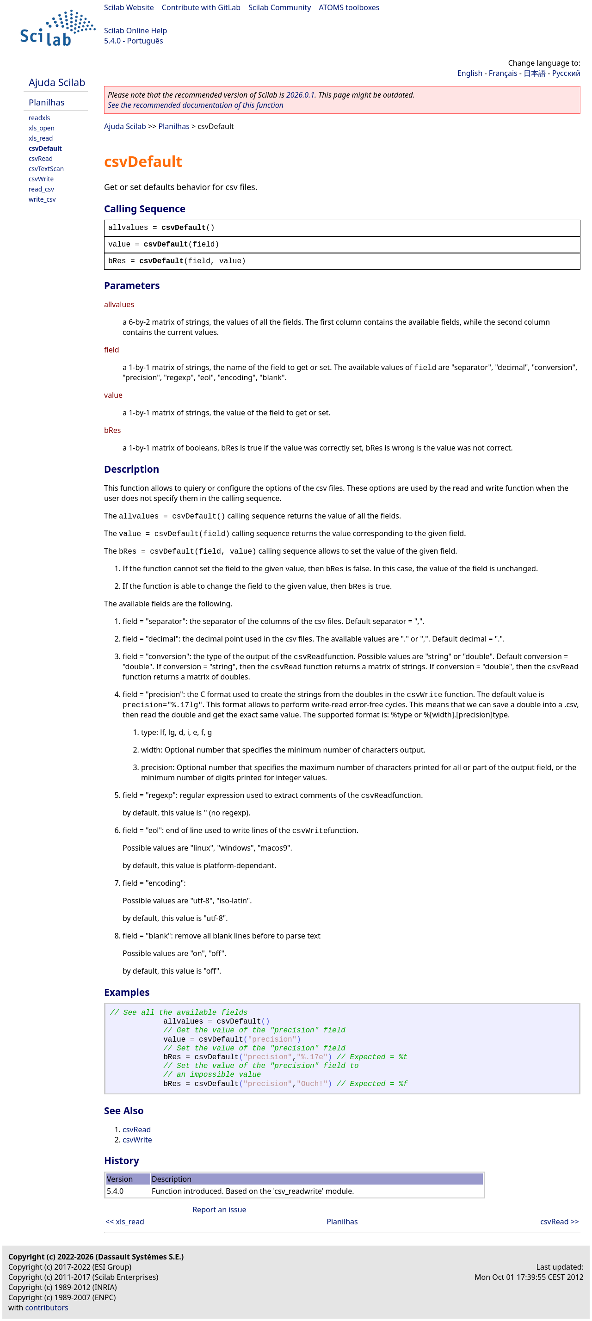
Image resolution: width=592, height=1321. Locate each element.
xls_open (42, 127)
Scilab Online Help (135, 30)
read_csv (41, 189)
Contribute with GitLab (201, 7)
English (469, 73)
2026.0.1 (300, 95)
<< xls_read (124, 1221)
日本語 (535, 73)
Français (503, 73)
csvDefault (45, 148)
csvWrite (41, 178)
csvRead (41, 158)
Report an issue (219, 1209)
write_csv (42, 199)
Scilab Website (129, 7)
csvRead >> (559, 1221)
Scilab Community (279, 7)
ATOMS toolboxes (349, 7)
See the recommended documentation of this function (196, 105)
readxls (39, 117)
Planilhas (47, 102)
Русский (566, 73)
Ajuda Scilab (57, 82)
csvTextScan (46, 168)
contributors (46, 1307)
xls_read (41, 138)
